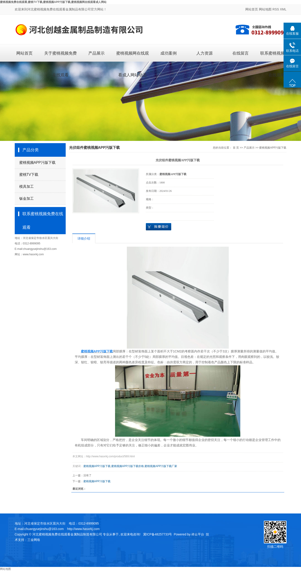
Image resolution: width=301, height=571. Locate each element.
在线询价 (158, 226)
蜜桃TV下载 (28, 174)
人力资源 (204, 53)
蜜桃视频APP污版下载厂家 (160, 466)
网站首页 (251, 9)
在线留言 (240, 53)
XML (283, 9)
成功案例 (168, 53)
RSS (275, 9)
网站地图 (265, 9)
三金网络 (33, 540)
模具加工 (26, 186)
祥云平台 (197, 534)
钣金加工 (26, 198)
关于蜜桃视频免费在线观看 (60, 56)
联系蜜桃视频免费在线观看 (276, 56)
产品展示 (96, 53)
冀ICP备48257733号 (157, 534)
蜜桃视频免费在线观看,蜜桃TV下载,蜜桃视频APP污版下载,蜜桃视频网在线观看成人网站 (53, 2)
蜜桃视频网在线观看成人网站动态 (132, 56)
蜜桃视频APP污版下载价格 (127, 466)
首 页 (236, 147)
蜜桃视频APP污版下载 (37, 162)
